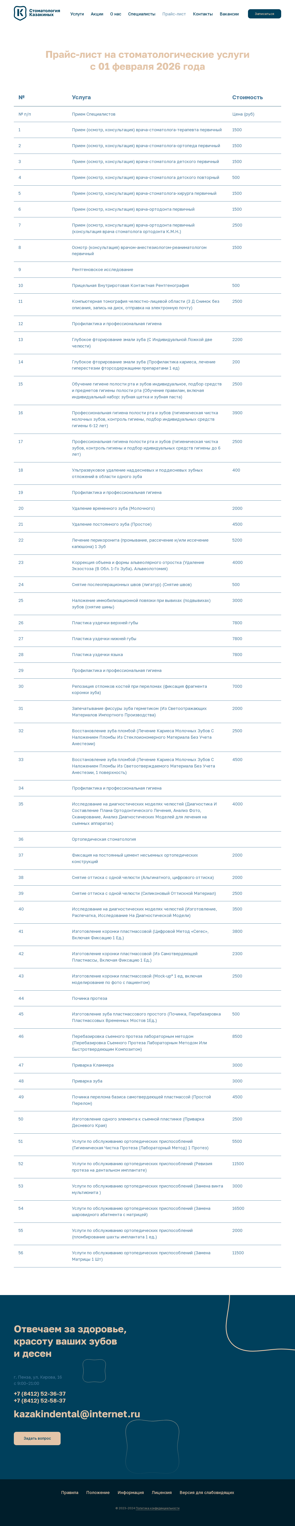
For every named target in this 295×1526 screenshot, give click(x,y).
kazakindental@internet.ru (77, 1413)
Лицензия (162, 1492)
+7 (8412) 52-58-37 (40, 1400)
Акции (97, 13)
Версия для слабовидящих (207, 1492)
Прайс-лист (174, 13)
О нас (115, 13)
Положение (98, 1492)
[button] (264, 13)
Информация (131, 1492)
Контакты (203, 13)
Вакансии (229, 13)
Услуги (77, 13)
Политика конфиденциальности (158, 1508)
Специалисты (141, 13)
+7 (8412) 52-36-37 (40, 1393)
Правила (69, 1492)
